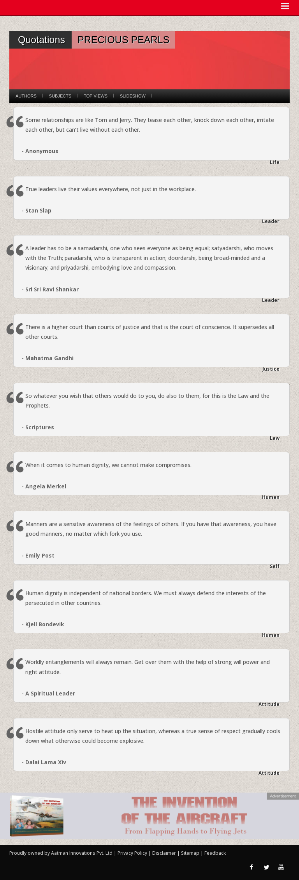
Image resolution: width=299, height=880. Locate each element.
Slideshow (133, 96)
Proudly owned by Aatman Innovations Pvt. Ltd (61, 853)
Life (275, 162)
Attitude (269, 704)
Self (275, 566)
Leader (271, 221)
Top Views (95, 96)
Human (271, 497)
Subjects (60, 96)
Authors (26, 96)
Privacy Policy (133, 853)
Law (275, 438)
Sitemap (191, 853)
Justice (271, 369)
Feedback (215, 853)
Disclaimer (164, 853)
